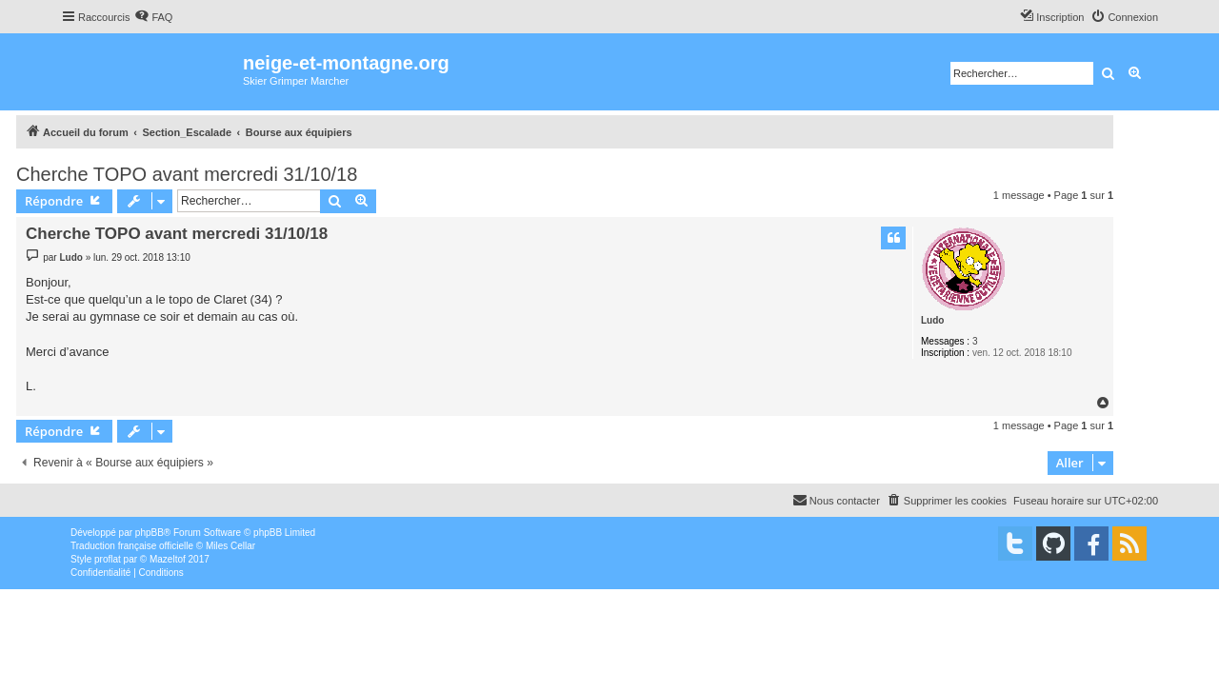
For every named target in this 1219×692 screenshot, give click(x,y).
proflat (107, 559)
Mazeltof (168, 559)
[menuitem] (153, 17)
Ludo (932, 320)
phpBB (149, 532)
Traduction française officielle (131, 546)
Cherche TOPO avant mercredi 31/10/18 (186, 174)
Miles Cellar (230, 546)
